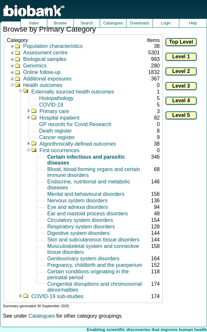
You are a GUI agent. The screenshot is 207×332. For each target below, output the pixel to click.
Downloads (139, 23)
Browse (60, 23)
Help (193, 23)
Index (33, 23)
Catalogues (113, 23)
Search (87, 23)
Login (165, 23)
